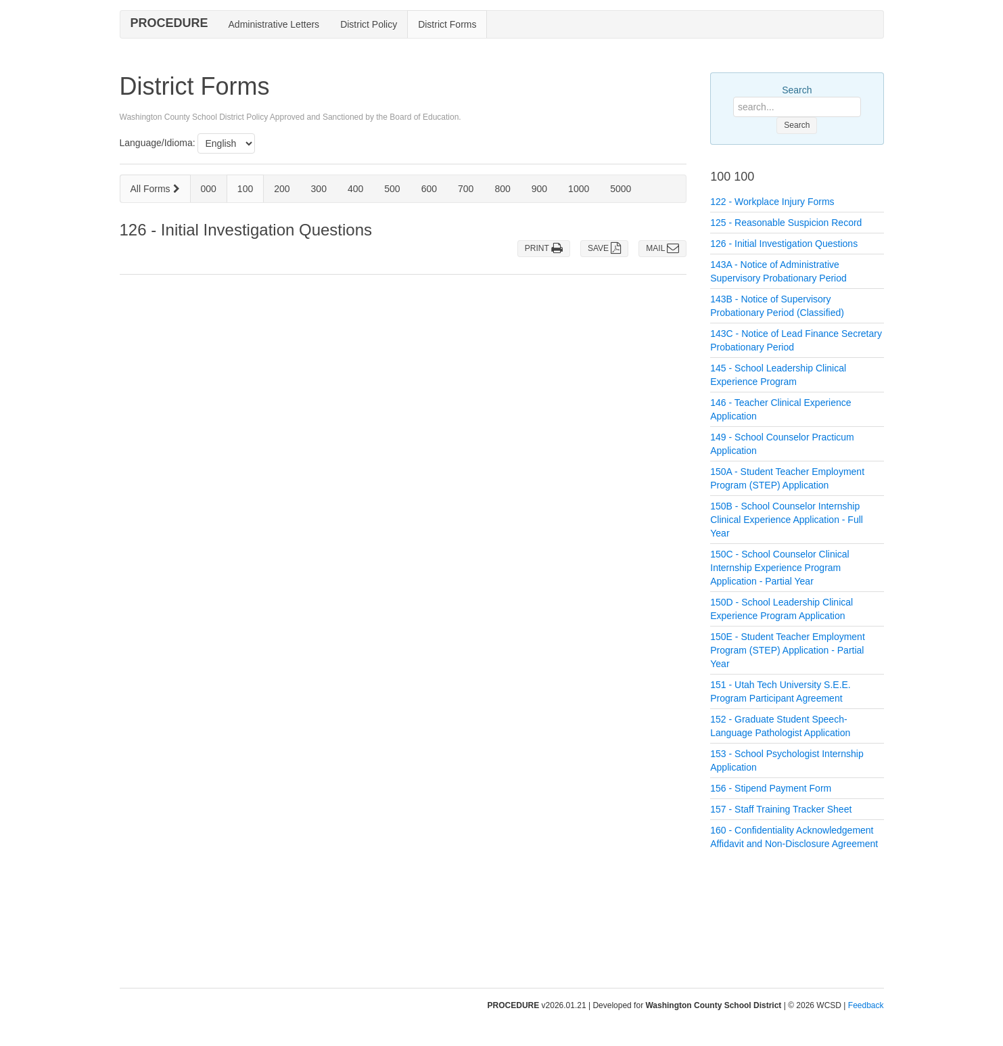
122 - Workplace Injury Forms (772, 201)
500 (392, 188)
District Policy (368, 24)
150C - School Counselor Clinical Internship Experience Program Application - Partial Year (779, 568)
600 (429, 188)
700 (465, 188)
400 (355, 188)
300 (319, 188)
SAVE (604, 248)
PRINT (544, 248)
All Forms (155, 188)
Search (797, 90)
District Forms (447, 24)
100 (245, 188)
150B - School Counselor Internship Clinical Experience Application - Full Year (786, 520)
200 (281, 188)
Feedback (866, 1005)
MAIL (662, 248)
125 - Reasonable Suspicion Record (786, 222)
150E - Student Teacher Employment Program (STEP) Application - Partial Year (787, 650)
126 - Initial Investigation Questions (784, 243)
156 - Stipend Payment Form (770, 788)
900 (539, 188)
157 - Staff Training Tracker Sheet (781, 809)
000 (208, 188)
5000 (620, 188)
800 (502, 188)
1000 (578, 188)
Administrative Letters (274, 24)
